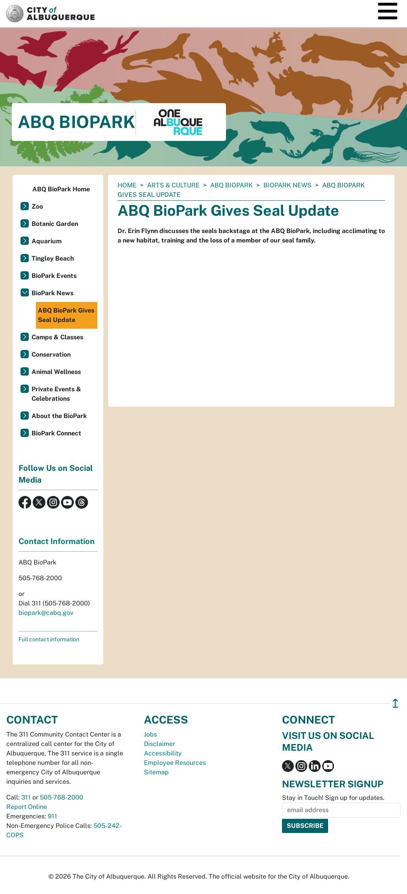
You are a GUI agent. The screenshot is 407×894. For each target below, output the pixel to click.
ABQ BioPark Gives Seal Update (66, 315)
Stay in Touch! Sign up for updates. (333, 797)
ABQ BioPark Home (61, 189)
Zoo (37, 206)
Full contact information (49, 639)
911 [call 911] (52, 816)
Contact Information (57, 541)
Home (127, 185)
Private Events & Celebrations (56, 393)
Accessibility (163, 753)
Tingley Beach (53, 258)
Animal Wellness (56, 372)
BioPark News (287, 185)
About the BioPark (59, 416)
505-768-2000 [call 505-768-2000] (61, 797)
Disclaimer (159, 744)
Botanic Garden (55, 224)
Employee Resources (175, 762)
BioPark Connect (56, 433)
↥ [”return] (395, 703)
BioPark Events (54, 275)
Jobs (150, 734)
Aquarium (47, 241)
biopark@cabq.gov (46, 612)
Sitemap (156, 772)
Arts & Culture (173, 185)
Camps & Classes (57, 337)
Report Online (26, 807)
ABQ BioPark (231, 185)
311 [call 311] (26, 797)
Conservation (51, 354)
